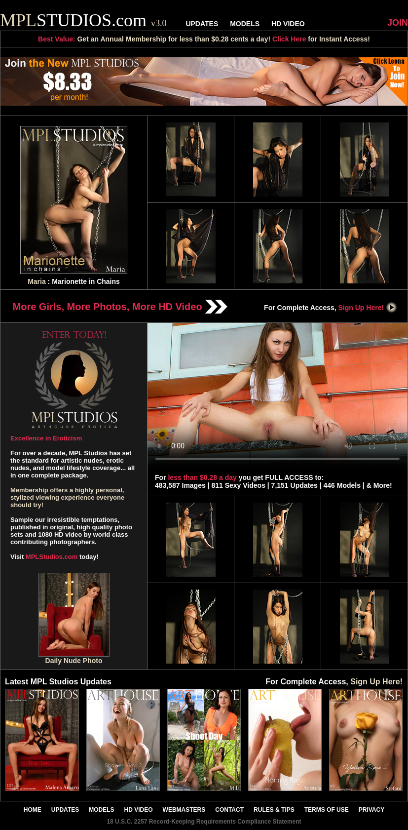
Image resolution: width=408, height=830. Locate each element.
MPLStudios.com (51, 556)
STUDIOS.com (83, 20)
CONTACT (229, 809)
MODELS (245, 24)
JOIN (397, 23)
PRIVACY (371, 809)
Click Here (289, 39)
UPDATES (201, 24)
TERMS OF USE (326, 809)
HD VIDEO (288, 24)
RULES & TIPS (274, 809)
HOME (32, 809)
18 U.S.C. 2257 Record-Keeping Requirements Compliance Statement (204, 821)
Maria (37, 281)
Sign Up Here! (368, 308)
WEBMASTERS (184, 809)
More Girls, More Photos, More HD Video (120, 306)
